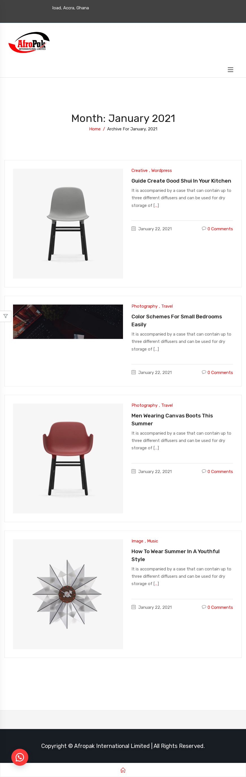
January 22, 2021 (155, 228)
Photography (144, 306)
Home (95, 129)
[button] (19, 757)
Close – (5, 318)
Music (152, 541)
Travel (167, 306)
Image (137, 541)
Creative (139, 170)
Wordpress (161, 170)
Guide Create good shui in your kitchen (181, 181)
